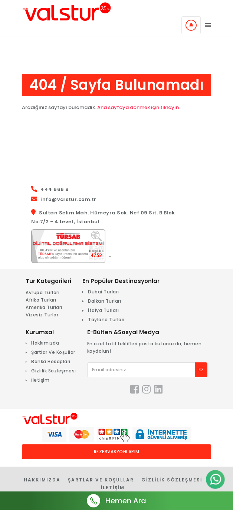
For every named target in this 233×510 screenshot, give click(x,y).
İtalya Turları (103, 310)
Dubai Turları (103, 292)
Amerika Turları (44, 307)
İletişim (40, 380)
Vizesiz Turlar (42, 315)
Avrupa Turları (42, 292)
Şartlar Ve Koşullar (53, 352)
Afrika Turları (41, 300)
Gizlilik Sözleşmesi (53, 371)
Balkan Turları (104, 301)
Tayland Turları (106, 319)
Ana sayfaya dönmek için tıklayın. (138, 107)
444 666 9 (54, 189)
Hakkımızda (45, 343)
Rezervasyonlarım (117, 451)
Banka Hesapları (50, 361)
